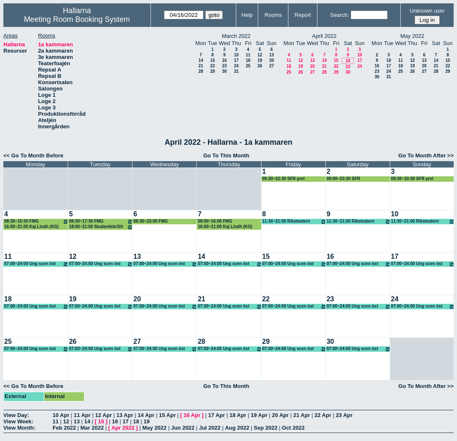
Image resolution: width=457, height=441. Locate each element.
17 (236, 60)
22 (212, 66)
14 (200, 60)
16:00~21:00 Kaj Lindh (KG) (31, 226)
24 (236, 66)
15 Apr (167, 415)
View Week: (18, 421)
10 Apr (61, 415)
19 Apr (259, 415)
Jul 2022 (209, 428)
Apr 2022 (123, 428)
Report (303, 15)
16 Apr (192, 415)
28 (200, 71)
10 (236, 55)
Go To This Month (226, 155)
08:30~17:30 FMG (101, 221)
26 (259, 66)
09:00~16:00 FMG (215, 221)
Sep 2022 (265, 428)
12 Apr (103, 415)
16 (224, 60)
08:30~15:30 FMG (36, 221)
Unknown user (426, 11)
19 (259, 60)
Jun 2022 (183, 428)
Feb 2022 (64, 428)
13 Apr (124, 415)
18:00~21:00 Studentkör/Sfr (101, 227)
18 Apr (238, 415)
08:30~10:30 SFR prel (412, 178)
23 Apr (344, 415)
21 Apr (301, 415)
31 (236, 71)
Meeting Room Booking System (77, 19)
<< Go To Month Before (33, 155)
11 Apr (82, 415)
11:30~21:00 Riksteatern (294, 221)
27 (271, 66)
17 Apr (216, 415)
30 (224, 71)
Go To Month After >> (426, 155)
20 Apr (280, 415)
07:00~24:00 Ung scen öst (36, 264)
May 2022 (154, 428)
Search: (339, 15)
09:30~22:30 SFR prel (283, 178)
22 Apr (322, 415)
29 (212, 71)
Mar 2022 (92, 428)
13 (271, 55)
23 (224, 66)
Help (247, 15)
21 (200, 66)
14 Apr (145, 415)
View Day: (16, 415)
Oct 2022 (293, 428)
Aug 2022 (237, 428)
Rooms (273, 15)
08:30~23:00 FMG (150, 221)
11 (248, 55)
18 (248, 60)
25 (248, 66)
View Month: (19, 428)
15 (212, 60)
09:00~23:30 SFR (343, 178)
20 (271, 60)
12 (259, 55)
